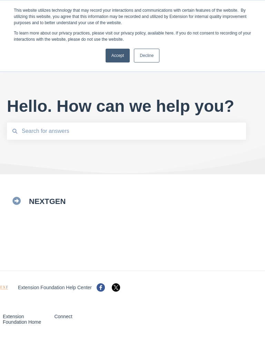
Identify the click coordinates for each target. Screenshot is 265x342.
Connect (63, 316)
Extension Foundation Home (22, 319)
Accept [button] (117, 55)
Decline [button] (147, 55)
